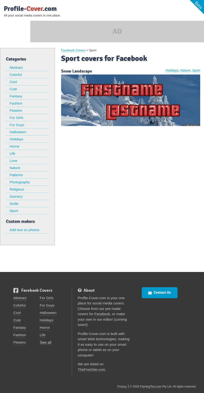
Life (12, 153)
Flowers (16, 110)
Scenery (16, 196)
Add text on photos (24, 230)
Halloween (18, 132)
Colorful (16, 75)
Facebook (102, 314)
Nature (15, 168)
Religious (17, 189)
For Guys (17, 125)
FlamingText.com (151, 386)
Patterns (16, 175)
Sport (14, 211)
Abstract (16, 67)
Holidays (16, 139)
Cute (13, 89)
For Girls (16, 118)
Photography (20, 182)
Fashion (16, 103)
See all (45, 342)
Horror (15, 146)
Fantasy (16, 96)
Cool (13, 82)
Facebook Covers (73, 50)
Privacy (122, 386)
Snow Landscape (76, 71)
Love (13, 161)
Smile (14, 204)
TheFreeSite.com (91, 369)
